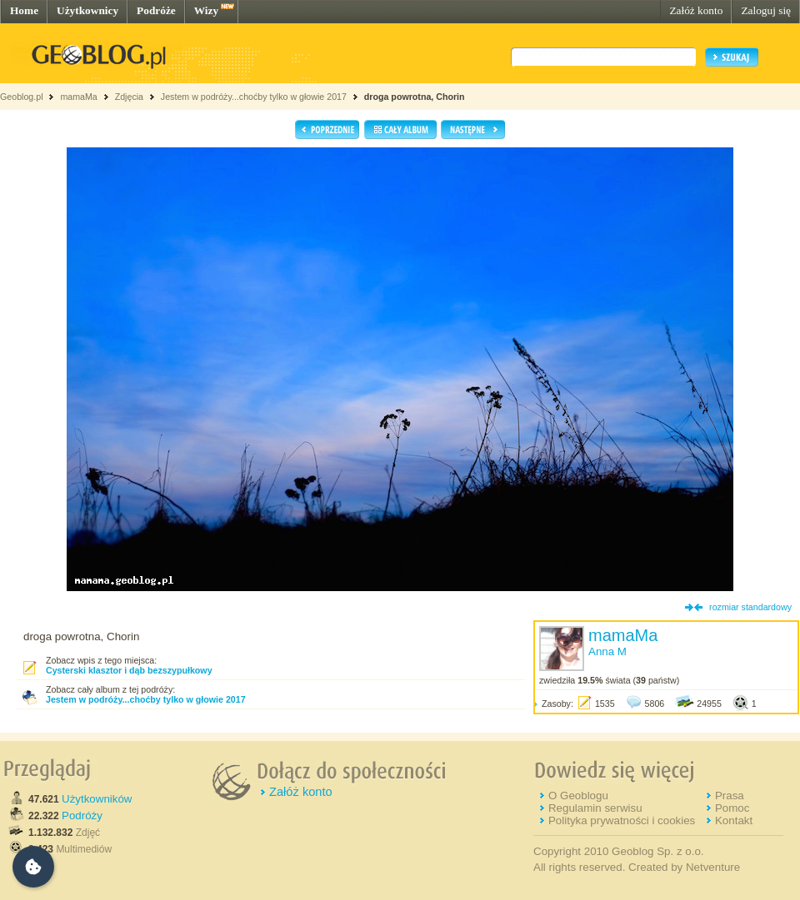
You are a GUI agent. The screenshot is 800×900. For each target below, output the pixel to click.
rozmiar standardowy (750, 607)
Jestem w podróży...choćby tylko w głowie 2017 (254, 97)
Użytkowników (97, 799)
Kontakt (733, 820)
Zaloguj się (766, 10)
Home (24, 10)
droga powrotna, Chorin (414, 97)
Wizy (206, 10)
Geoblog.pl (21, 97)
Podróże (156, 10)
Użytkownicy (87, 10)
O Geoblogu (578, 795)
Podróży (82, 815)
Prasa (729, 795)
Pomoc (732, 808)
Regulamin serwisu (595, 808)
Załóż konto (695, 10)
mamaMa (78, 97)
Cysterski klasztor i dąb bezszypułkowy (129, 670)
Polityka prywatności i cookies (621, 820)
